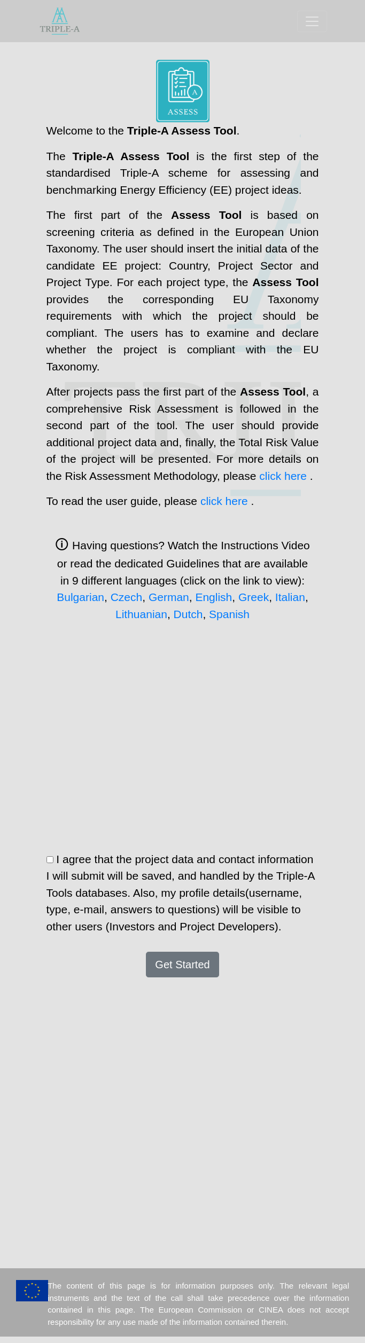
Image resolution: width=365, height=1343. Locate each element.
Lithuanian (141, 614)
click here (284, 476)
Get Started (182, 964)
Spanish (229, 614)
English (213, 597)
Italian (290, 597)
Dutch (188, 614)
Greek (253, 597)
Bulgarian (80, 597)
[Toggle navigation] (312, 21)
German (169, 597)
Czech (127, 597)
